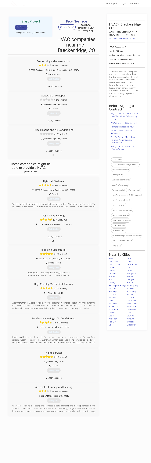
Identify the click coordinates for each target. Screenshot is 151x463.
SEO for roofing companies (110, 452)
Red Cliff (112, 321)
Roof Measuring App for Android (73, 452)
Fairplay (130, 276)
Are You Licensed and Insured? (124, 123)
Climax (112, 267)
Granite (112, 312)
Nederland (113, 297)
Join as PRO (135, 3)
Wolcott (130, 321)
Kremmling (131, 291)
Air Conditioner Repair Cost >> (122, 38)
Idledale (112, 288)
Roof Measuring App (69, 446)
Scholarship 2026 (106, 440)
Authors (103, 446)
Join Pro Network (67, 440)
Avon (129, 312)
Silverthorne (114, 309)
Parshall (130, 297)
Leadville (112, 294)
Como (129, 267)
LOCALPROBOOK (26, 3)
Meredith (113, 318)
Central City (132, 264)
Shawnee (113, 303)
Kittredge (113, 291)
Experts (64, 443)
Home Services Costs (39, 440)
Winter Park (132, 306)
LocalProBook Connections (110, 449)
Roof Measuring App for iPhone (73, 449)
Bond (129, 261)
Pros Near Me (36, 443)
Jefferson (131, 288)
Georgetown (132, 279)
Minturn (130, 318)
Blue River (131, 324)
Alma (111, 258)
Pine (111, 300)
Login (123, 3)
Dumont (112, 273)
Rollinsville (131, 300)
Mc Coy (130, 294)
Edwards (130, 315)
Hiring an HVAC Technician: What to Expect (122, 148)
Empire (112, 276)
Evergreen (131, 273)
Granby (112, 282)
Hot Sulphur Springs (117, 285)
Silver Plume (132, 303)
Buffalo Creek (114, 264)
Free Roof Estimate (38, 449)
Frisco (111, 279)
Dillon (129, 270)
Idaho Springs (133, 285)
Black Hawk (114, 261)
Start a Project (110, 3)
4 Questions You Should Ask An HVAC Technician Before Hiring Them (124, 116)
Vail (110, 324)
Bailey (129, 258)
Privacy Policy (105, 443)
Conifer (112, 270)
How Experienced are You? (122, 126)
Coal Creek (131, 309)
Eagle (111, 315)
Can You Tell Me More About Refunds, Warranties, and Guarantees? (123, 140)
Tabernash (113, 306)
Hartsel (130, 282)
